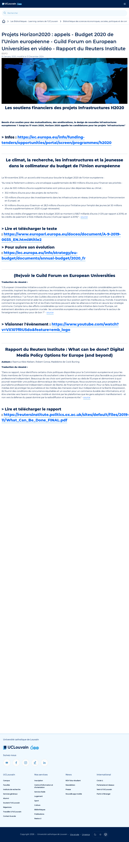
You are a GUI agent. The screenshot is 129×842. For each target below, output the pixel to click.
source (84, 217)
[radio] (95, 834)
